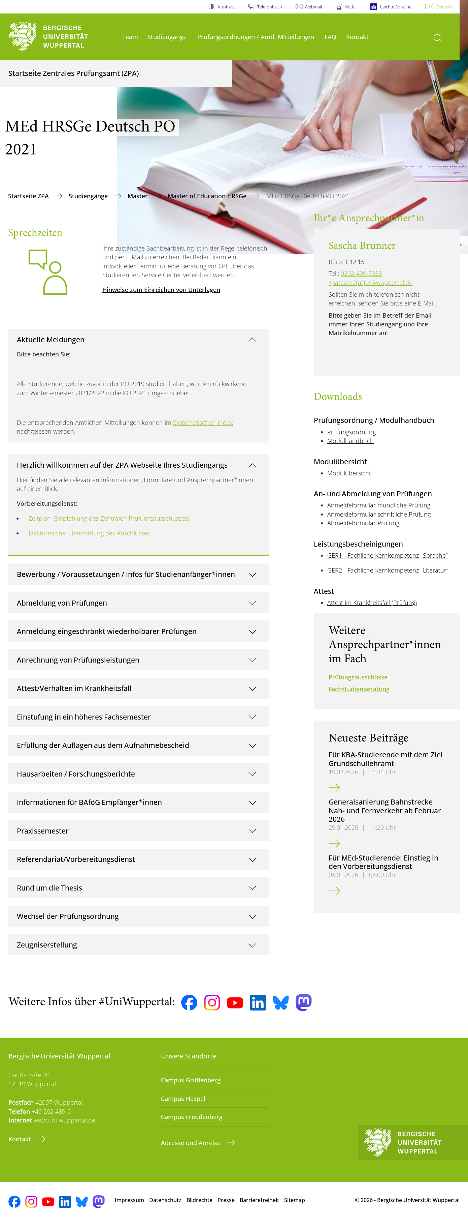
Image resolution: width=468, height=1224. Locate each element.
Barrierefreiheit (259, 1200)
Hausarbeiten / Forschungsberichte (76, 773)
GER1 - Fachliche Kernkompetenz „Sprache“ (387, 555)
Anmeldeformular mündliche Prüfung (378, 505)
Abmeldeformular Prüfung (363, 523)
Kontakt (357, 36)
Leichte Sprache (395, 7)
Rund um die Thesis (49, 887)
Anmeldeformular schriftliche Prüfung (379, 514)
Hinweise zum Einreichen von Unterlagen (161, 290)
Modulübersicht (349, 473)
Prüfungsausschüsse (358, 677)
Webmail (313, 7)
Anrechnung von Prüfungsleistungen (78, 659)
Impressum (129, 1200)
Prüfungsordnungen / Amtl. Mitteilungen (255, 36)
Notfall (351, 7)
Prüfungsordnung (351, 432)
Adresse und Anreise (191, 1143)
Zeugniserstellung (47, 944)
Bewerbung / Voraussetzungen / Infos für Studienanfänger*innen (126, 574)
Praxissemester (43, 830)
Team (130, 36)
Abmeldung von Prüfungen (62, 602)
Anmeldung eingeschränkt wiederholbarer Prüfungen (107, 631)
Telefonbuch (269, 7)
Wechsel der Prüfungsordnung (68, 916)
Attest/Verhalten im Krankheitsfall (74, 688)
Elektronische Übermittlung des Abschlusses (89, 533)
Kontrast (226, 7)
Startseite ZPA (29, 196)
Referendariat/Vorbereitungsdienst (76, 859)
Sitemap (294, 1200)
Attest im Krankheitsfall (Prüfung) (372, 603)
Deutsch (445, 7)
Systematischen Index (203, 422)
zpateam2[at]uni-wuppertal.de (370, 283)
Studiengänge (167, 36)
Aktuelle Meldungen (51, 339)
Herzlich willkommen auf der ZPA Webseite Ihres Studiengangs (122, 464)
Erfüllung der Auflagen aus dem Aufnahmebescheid (103, 745)
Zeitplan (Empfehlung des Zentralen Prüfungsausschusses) (109, 518)
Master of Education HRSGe (208, 196)
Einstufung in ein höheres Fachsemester (84, 716)
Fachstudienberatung (359, 689)
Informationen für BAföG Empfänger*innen (89, 802)
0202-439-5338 (361, 273)
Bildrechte (199, 1200)
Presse (226, 1200)
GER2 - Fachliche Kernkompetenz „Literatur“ (387, 570)
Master (138, 196)
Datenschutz (165, 1200)
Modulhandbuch (350, 441)
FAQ (330, 36)
